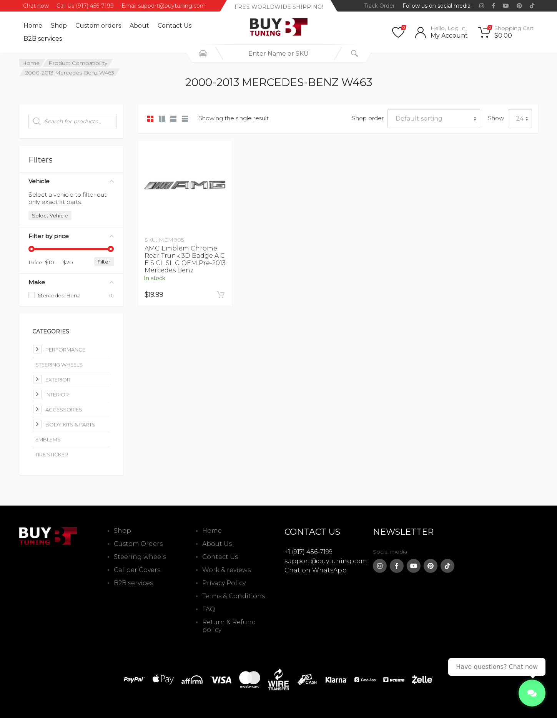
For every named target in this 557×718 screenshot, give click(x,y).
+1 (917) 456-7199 (308, 551)
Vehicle (71, 181)
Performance (65, 350)
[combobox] (278, 53)
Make (71, 282)
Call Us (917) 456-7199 (85, 5)
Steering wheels (140, 556)
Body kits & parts (70, 424)
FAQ (208, 609)
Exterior (57, 379)
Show (496, 118)
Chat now (36, 5)
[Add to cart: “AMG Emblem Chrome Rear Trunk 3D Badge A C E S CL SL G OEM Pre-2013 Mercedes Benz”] (221, 295)
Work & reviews (226, 570)
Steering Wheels (59, 364)
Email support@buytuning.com (163, 5)
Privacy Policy (224, 583)
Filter (104, 262)
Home (32, 25)
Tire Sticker (51, 454)
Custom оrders (98, 25)
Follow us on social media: (437, 5)
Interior (57, 394)
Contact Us (174, 25)
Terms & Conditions (233, 596)
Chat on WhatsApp (315, 570)
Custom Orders (138, 543)
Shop (59, 25)
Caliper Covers (137, 570)
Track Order (379, 5)
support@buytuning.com (325, 561)
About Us (217, 543)
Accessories (63, 409)
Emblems (48, 439)
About (139, 25)
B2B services (42, 38)
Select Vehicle (50, 215)
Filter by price (71, 236)
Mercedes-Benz (58, 295)
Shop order (368, 118)
